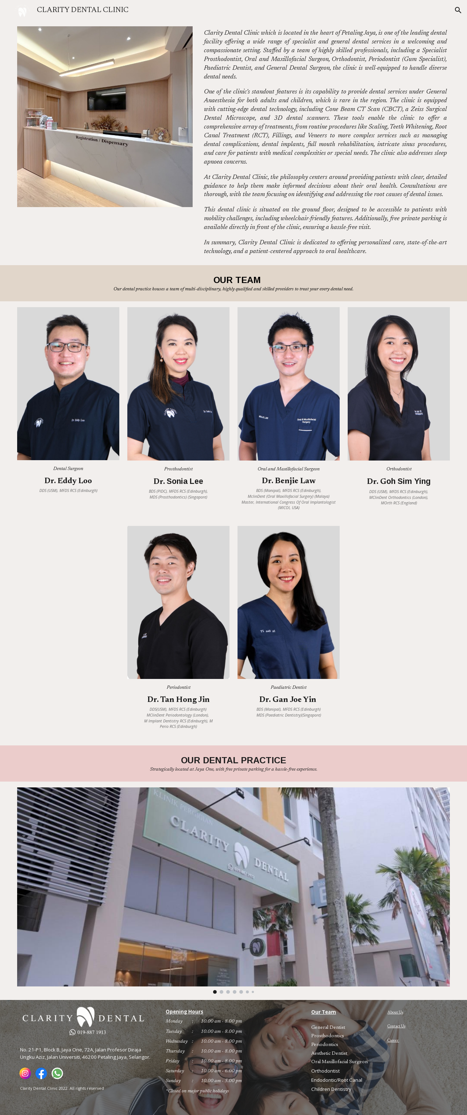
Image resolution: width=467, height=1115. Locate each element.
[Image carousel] (233, 890)
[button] (458, 10)
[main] (325, 142)
